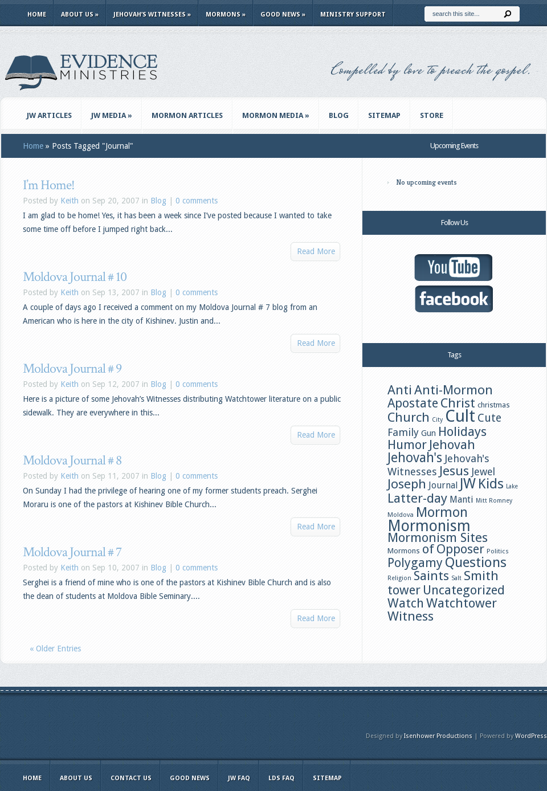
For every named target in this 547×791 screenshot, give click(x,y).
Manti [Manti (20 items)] (461, 499)
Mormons (226, 14)
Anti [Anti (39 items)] (399, 389)
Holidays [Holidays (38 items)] (462, 431)
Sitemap (384, 115)
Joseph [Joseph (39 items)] (406, 483)
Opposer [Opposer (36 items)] (460, 549)
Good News (282, 14)
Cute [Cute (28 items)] (489, 418)
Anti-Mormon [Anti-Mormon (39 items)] (453, 389)
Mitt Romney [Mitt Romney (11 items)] (494, 500)
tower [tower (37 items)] (404, 589)
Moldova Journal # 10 (74, 277)
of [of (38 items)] (428, 548)
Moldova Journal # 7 (72, 552)
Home (36, 14)
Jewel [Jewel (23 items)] (483, 472)
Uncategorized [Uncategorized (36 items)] (464, 590)
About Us (80, 14)
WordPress (531, 736)
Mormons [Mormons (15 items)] (403, 550)
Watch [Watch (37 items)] (405, 603)
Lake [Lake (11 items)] (512, 486)
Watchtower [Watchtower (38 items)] (461, 603)
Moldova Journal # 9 (72, 368)
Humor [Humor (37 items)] (407, 444)
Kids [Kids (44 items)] (491, 484)
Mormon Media (275, 115)
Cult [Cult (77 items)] (460, 416)
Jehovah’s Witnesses (152, 14)
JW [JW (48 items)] (468, 483)
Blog (339, 115)
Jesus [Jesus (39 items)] (454, 470)
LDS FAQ (281, 778)
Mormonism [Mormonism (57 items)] (429, 526)
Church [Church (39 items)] (408, 417)
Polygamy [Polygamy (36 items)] (415, 563)
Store (431, 115)
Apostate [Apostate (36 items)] (412, 403)
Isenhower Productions (438, 736)
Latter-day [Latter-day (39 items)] (417, 498)
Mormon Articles (187, 115)
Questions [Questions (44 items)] (476, 562)
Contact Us (131, 778)
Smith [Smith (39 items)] (481, 575)
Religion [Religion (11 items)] (399, 578)
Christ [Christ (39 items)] (457, 402)
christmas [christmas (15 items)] (493, 404)
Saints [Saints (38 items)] (431, 575)
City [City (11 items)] (437, 419)
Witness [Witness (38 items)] (410, 616)
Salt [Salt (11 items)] (456, 578)
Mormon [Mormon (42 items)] (442, 512)
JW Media (111, 115)
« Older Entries (55, 648)
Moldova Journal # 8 (72, 460)
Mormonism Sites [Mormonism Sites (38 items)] (437, 537)
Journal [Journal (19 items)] (443, 485)
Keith (69, 200)
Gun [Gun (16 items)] (428, 433)
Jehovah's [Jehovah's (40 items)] (414, 457)
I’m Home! (49, 185)
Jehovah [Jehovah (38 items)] (452, 444)
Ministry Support (353, 14)
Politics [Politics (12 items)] (498, 551)
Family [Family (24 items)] (403, 432)
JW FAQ (239, 778)
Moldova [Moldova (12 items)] (400, 515)
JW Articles (49, 115)
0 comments (196, 200)
